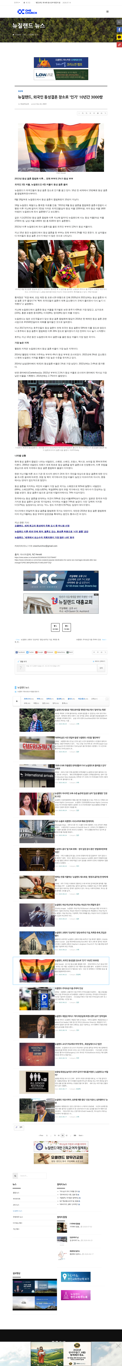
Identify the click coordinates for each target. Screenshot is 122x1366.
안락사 (50, 699)
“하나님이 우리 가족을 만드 (69, 1191)
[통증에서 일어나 (75, 1251)
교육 (27, 703)
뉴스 (24, 35)
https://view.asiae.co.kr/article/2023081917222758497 (35, 557)
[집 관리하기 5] (74, 1237)
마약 (40, 699)
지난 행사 (16, 1229)
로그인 (28, 2)
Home (18, 35)
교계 (94, 699)
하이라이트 (16, 1199)
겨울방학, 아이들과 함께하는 (69, 1198)
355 (75, 1135)
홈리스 (71, 699)
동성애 (60, 699)
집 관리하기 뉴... (75, 1240)
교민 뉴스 (16, 1205)
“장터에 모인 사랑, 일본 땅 (68, 1195)
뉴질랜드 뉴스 (33, 35)
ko (119, 22)
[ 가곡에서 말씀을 (75, 1224)
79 (54, 1135)
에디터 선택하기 (99, 661)
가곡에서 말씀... (75, 1227)
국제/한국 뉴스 (18, 1217)
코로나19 (29, 699)
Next (81, 1135)
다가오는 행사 (17, 1223)
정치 (56, 703)
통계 (65, 703)
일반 (45, 703)
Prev (41, 1135)
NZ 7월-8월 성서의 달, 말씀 (69, 1201)
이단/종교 (83, 699)
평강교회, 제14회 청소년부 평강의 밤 (48, 2)
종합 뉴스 (16, 1193)
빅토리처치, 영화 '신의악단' (69, 1204)
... (50, 1135)
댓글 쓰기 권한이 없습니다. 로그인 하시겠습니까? (43, 666)
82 (66, 1135)
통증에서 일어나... (76, 1254)
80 (58, 1135)
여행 (36, 703)
